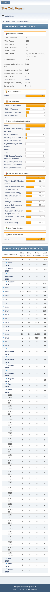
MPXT (6, 125)
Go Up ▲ (33, 586)
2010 (7, 346)
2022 (7, 299)
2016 (7, 323)
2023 (7, 296)
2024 (7, 292)
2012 (7, 338)
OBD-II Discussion (12, 109)
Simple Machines (31, 589)
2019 (7, 311)
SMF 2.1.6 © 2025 (19, 589)
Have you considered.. (13, 168)
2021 (7, 303)
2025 (7, 288)
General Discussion (12, 115)
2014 (7, 330)
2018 (7, 315)
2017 (7, 319)
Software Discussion (13, 106)
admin (27, 80)
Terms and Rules (23, 586)
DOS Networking (10, 135)
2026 (7, 260)
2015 (7, 326)
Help (15, 586)
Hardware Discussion (13, 112)
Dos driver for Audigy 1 (14, 193)
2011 (7, 342)
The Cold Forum (12, 8)
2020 (7, 307)
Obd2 (6, 149)
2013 (7, 334)
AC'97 (6, 153)
